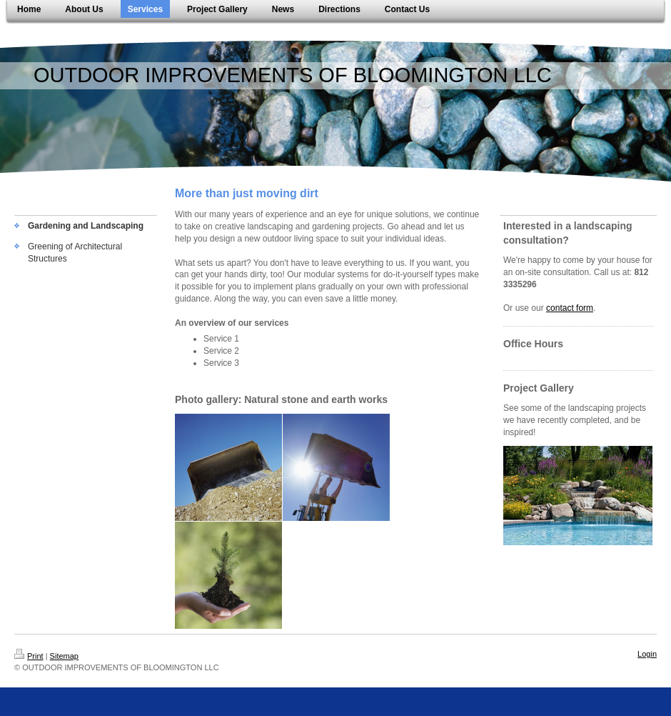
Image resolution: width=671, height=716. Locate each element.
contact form (569, 308)
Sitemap (64, 656)
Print (29, 656)
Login (647, 654)
